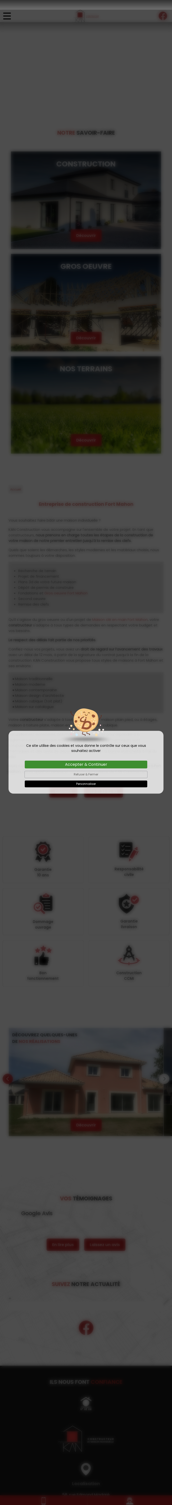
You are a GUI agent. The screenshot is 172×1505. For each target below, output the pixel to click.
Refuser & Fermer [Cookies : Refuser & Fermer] (86, 765)
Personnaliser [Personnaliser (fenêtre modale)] (86, 774)
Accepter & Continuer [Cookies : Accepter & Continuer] (86, 754)
